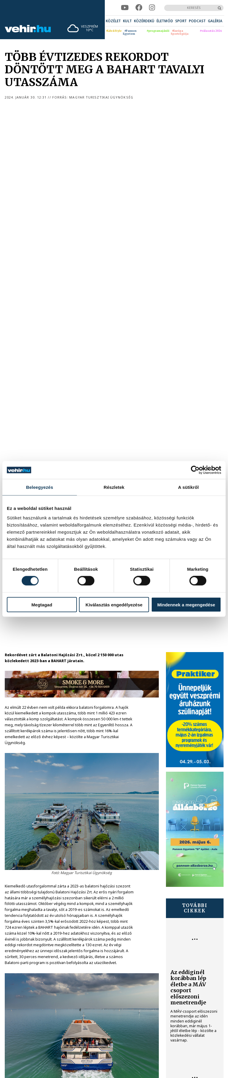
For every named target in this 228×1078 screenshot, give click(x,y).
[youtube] (125, 8)
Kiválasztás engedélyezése (114, 604)
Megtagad (41, 604)
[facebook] (138, 8)
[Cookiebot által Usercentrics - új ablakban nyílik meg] (195, 470)
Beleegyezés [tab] (39, 487)
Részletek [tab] (114, 487)
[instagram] (152, 8)
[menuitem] (113, 20)
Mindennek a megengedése (186, 604)
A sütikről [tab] (188, 487)
